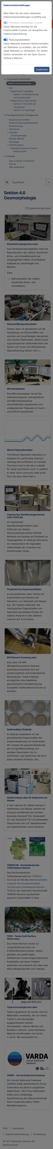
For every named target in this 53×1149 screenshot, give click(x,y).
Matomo (18, 58)
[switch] (6, 40)
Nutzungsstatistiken (19, 39)
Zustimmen (42, 69)
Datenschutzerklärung (15, 33)
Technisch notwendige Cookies (25, 22)
